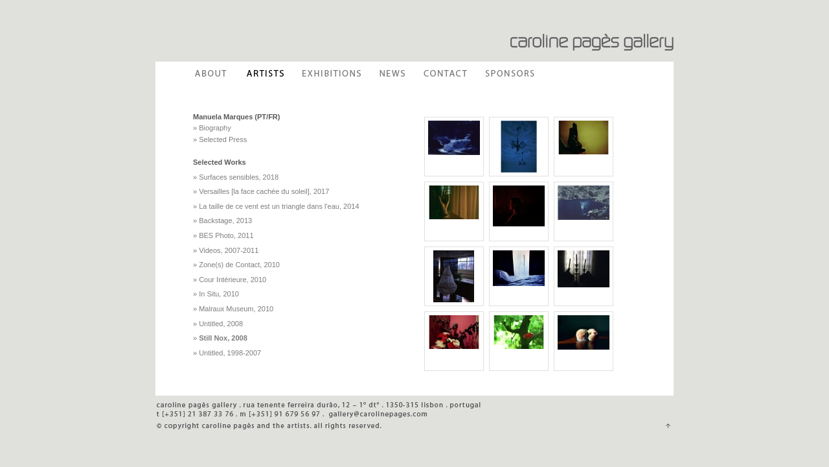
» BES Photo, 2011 (223, 235)
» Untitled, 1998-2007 (227, 353)
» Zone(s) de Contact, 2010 (236, 265)
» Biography (212, 128)
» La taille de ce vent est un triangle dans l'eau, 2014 (276, 206)
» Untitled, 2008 (218, 324)
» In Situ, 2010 (216, 294)
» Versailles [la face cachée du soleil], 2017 (261, 191)
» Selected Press (220, 139)
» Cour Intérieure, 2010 (229, 279)
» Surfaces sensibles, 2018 (235, 177)
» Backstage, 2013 (222, 220)
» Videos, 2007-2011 (225, 250)
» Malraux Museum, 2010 (233, 309)
